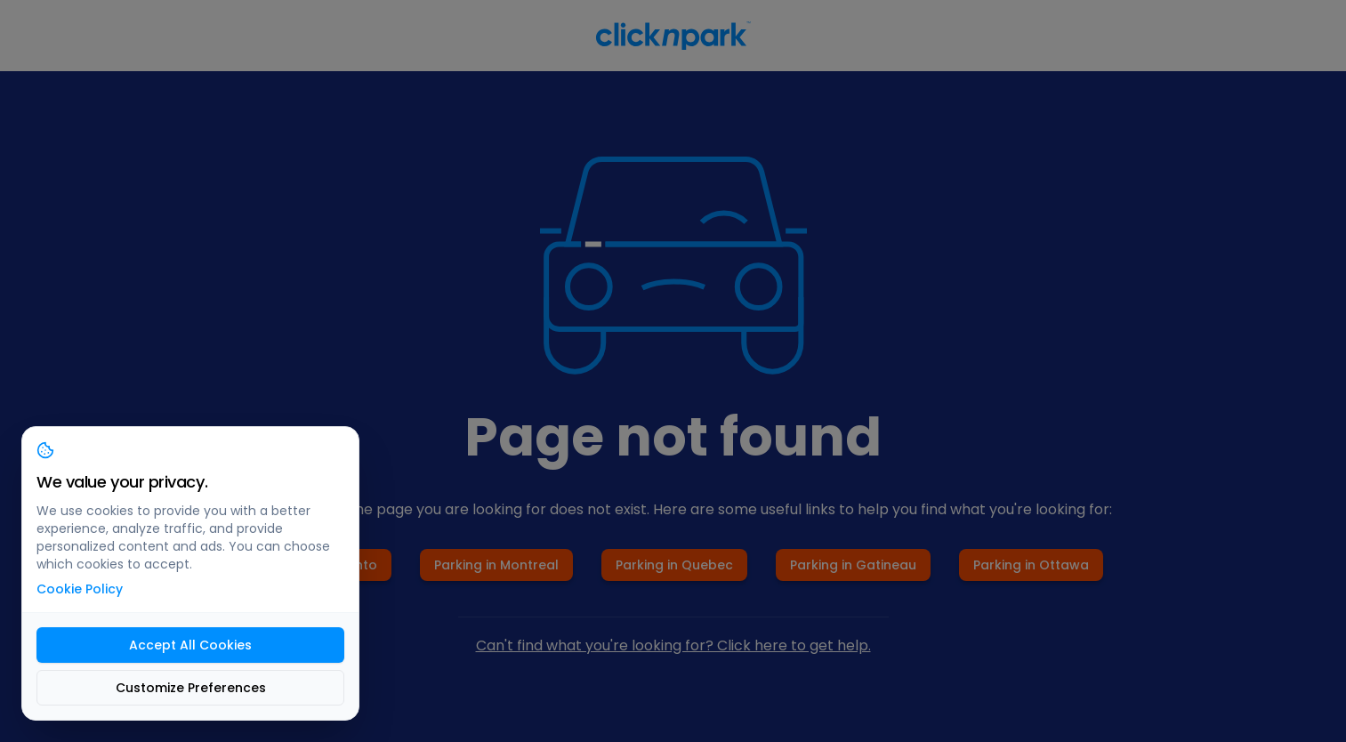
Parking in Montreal (496, 565)
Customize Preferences (191, 688)
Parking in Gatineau (853, 565)
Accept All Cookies (190, 645)
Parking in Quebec (674, 565)
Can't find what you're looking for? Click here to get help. (673, 645)
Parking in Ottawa (1031, 565)
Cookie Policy (79, 589)
